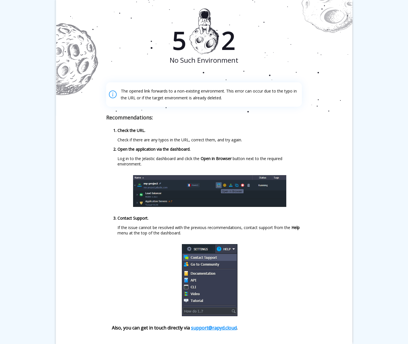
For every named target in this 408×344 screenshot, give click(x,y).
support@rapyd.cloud (214, 328)
